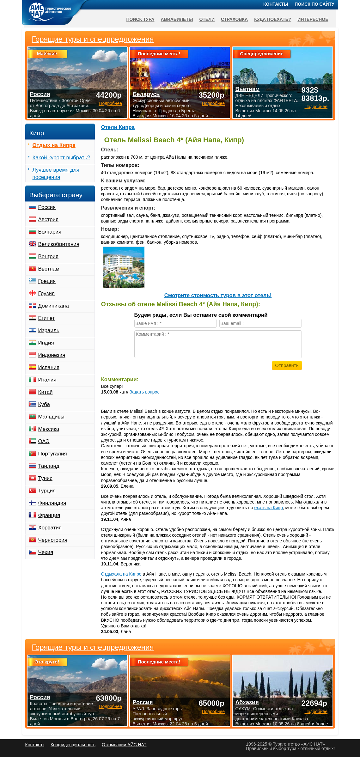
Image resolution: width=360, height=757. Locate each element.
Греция (47, 281)
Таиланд (48, 466)
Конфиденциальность (73, 744)
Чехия (45, 552)
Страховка (234, 19)
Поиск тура (140, 19)
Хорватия (50, 528)
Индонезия (51, 355)
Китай (45, 392)
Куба (44, 404)
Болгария (50, 232)
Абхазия (247, 702)
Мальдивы (51, 417)
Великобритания (59, 244)
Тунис (45, 478)
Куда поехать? (272, 19)
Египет (46, 318)
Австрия (48, 220)
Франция (49, 515)
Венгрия (48, 256)
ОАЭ (44, 441)
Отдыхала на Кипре (121, 574)
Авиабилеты (177, 19)
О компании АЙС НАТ (124, 744)
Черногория (53, 540)
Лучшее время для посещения (56, 173)
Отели (207, 19)
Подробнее (110, 706)
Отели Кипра (118, 127)
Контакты (275, 4)
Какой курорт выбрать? (61, 158)
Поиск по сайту (314, 4)
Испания (48, 367)
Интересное (312, 19)
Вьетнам (48, 269)
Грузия (46, 293)
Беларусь (146, 94)
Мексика (48, 429)
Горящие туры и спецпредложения (93, 647)
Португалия (52, 454)
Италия (47, 380)
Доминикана (53, 306)
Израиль (48, 330)
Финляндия (52, 503)
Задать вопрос (145, 391)
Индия (46, 343)
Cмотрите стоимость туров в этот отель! (218, 295)
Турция (47, 491)
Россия (47, 207)
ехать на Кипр (268, 507)
